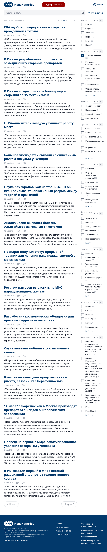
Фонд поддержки (63, 534)
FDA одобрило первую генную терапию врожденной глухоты (35, 29)
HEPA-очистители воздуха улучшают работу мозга (39, 125)
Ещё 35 (89, 206)
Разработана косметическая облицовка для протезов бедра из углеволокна (39, 318)
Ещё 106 (90, 415)
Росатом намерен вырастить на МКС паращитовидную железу (33, 289)
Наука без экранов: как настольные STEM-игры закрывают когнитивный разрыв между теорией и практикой (40, 191)
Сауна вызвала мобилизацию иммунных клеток (36, 350)
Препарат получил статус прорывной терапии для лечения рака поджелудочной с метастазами (39, 255)
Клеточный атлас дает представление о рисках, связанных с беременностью (35, 379)
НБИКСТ (84, 20)
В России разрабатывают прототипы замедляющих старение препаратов (33, 61)
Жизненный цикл (86, 213)
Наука (83, 164)
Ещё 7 (89, 243)
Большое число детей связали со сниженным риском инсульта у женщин (40, 157)
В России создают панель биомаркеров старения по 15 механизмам (35, 93)
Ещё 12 (89, 296)
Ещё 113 (90, 95)
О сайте (59, 523)
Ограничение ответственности (88, 525)
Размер (84, 102)
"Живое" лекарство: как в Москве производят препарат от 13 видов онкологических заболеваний (40, 410)
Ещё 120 (90, 331)
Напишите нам (62, 527)
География (86, 302)
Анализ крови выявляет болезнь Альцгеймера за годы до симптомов (33, 225)
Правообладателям (89, 537)
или (96, 20)
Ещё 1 (89, 158)
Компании (85, 337)
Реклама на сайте (63, 531)
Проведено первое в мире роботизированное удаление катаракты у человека (40, 444)
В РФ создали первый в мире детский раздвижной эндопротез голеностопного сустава (36, 474)
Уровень (85, 124)
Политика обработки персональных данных (91, 541)
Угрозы (84, 249)
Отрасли (85, 51)
